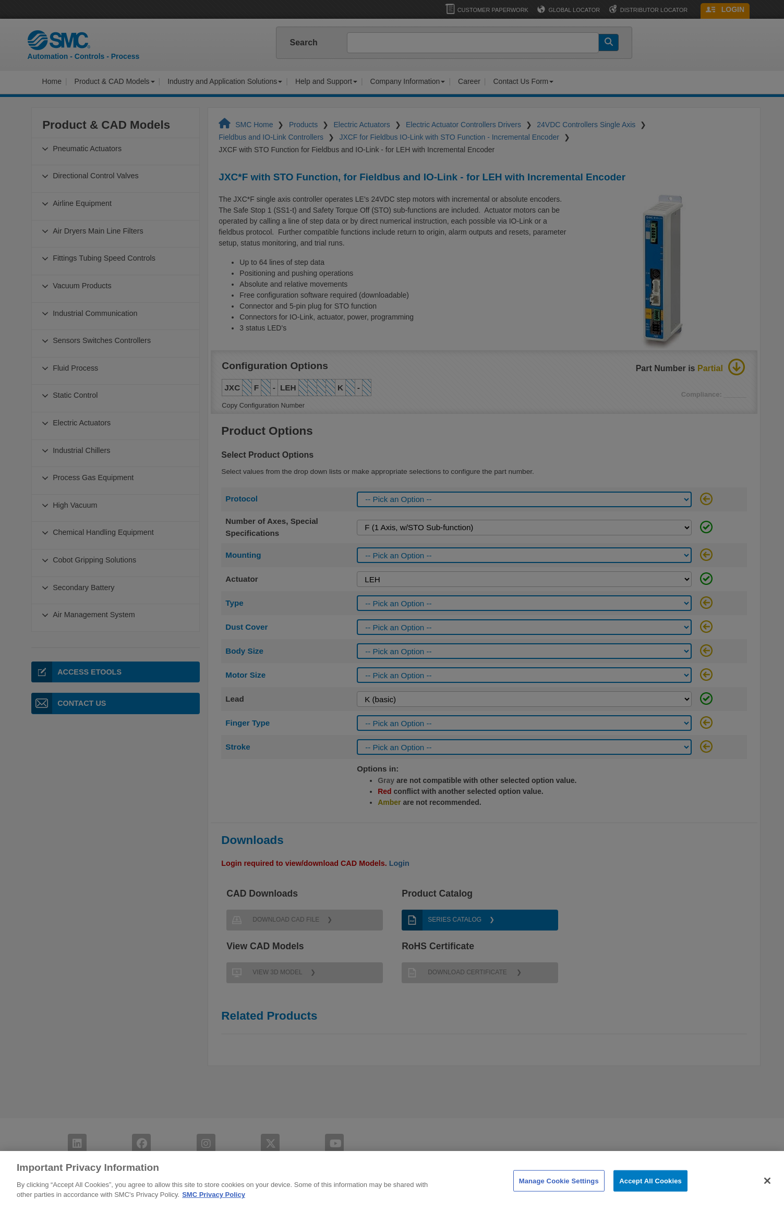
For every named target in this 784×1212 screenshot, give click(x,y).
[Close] (767, 1194)
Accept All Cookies (650, 1194)
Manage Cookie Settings (559, 1194)
